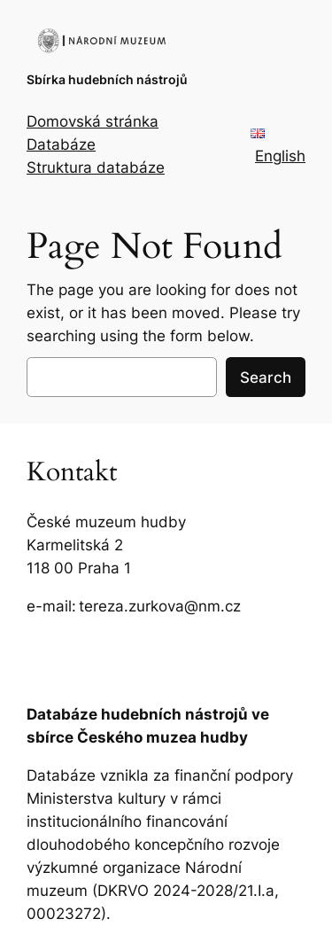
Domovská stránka (92, 121)
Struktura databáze (96, 167)
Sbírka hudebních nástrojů (107, 79)
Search (265, 377)
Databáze (61, 144)
